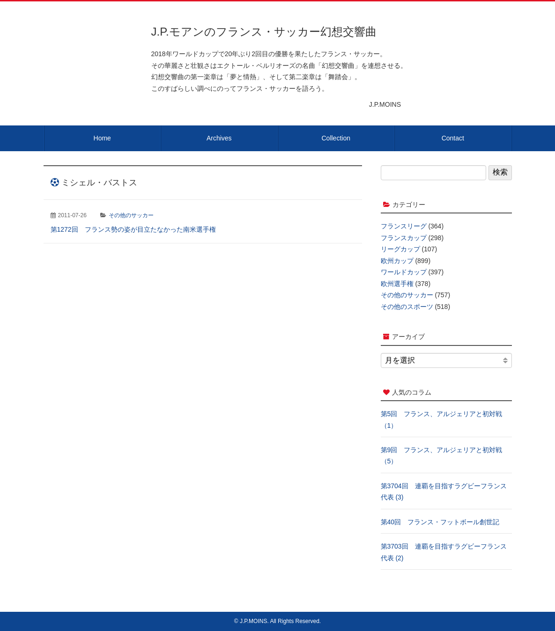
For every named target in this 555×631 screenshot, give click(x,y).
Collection (336, 138)
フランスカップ (404, 238)
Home (102, 138)
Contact (453, 138)
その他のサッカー (131, 215)
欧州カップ (397, 260)
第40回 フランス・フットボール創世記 (440, 522)
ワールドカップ (404, 272)
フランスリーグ (404, 226)
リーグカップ (400, 249)
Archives (219, 138)
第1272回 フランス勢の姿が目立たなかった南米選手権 (133, 229)
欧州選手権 (397, 283)
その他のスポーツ (407, 306)
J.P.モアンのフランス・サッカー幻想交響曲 (264, 31)
